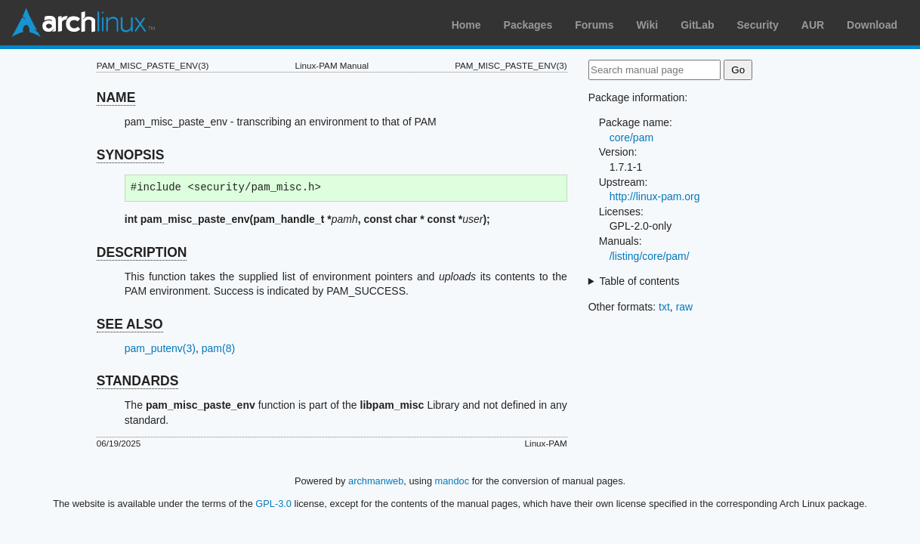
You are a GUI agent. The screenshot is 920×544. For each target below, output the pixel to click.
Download (872, 25)
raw (684, 307)
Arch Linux (83, 23)
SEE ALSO (130, 324)
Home (466, 25)
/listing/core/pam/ (650, 256)
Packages (528, 25)
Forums (594, 25)
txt (664, 307)
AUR (812, 25)
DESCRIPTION (142, 252)
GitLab (697, 25)
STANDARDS (138, 380)
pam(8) (218, 348)
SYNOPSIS (130, 154)
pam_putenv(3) (160, 348)
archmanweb (375, 481)
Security (758, 25)
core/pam (631, 137)
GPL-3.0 (273, 503)
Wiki (648, 25)
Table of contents (640, 281)
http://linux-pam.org (655, 196)
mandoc (452, 481)
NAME (116, 97)
